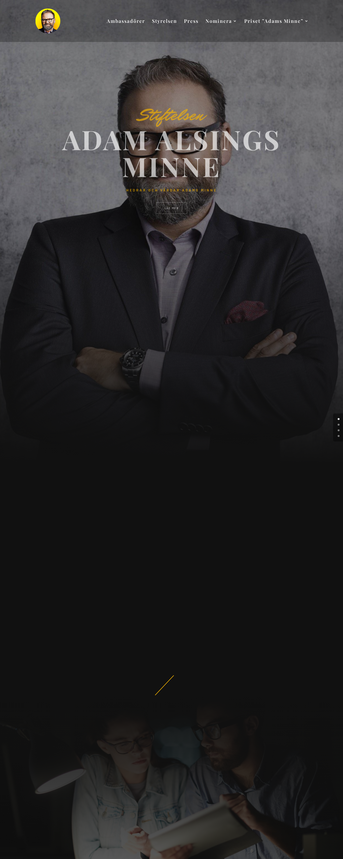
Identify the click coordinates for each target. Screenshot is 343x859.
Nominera (219, 21)
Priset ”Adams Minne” (273, 21)
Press (191, 21)
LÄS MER (171, 199)
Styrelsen (164, 21)
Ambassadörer (126, 21)
